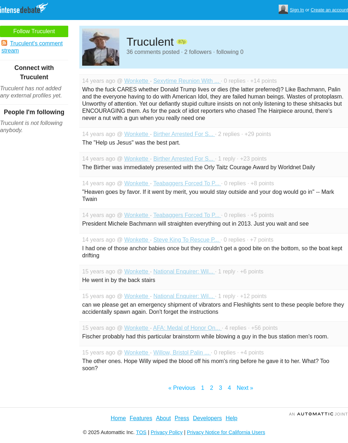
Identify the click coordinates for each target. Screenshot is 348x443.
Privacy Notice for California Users (226, 432)
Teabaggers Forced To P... (187, 183)
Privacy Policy (167, 432)
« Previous (181, 388)
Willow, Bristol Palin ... (182, 352)
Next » (245, 388)
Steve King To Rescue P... (186, 240)
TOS (141, 432)
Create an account (329, 9)
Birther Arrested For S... (184, 134)
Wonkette (137, 81)
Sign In (297, 9)
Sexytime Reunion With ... (187, 81)
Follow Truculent (34, 31)
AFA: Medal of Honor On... (187, 328)
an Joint (318, 414)
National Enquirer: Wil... (184, 271)
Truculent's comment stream (32, 47)
